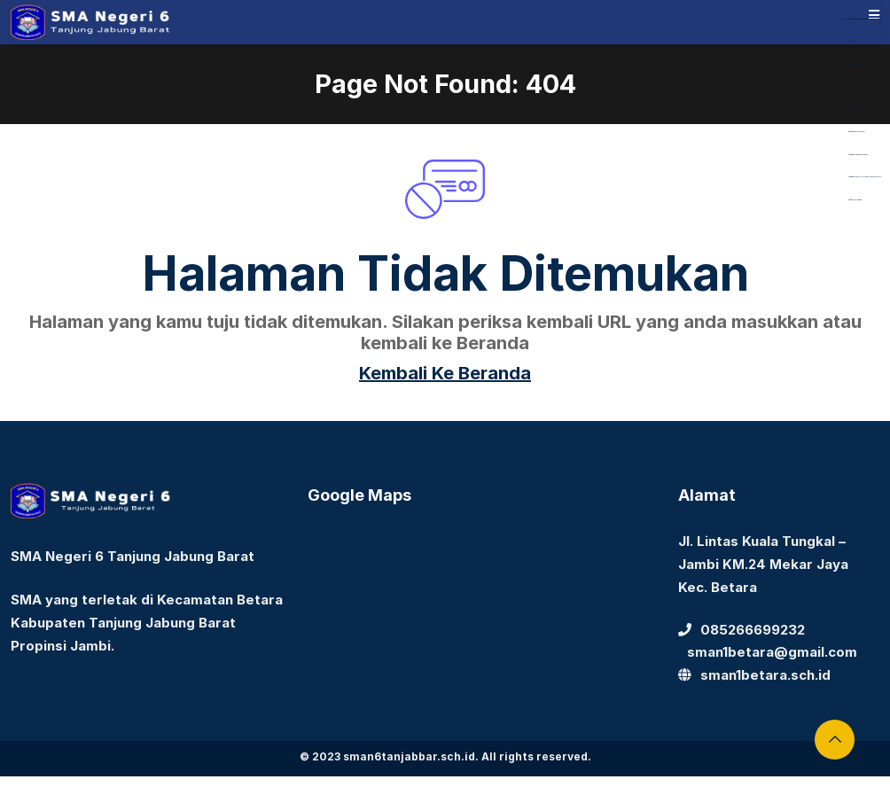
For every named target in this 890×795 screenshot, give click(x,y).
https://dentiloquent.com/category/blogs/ (859, 64)
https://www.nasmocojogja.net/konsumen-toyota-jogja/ (864, 176)
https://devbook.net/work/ (855, 199)
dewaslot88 (852, 41)
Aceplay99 (852, 86)
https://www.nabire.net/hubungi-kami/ (857, 154)
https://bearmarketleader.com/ (856, 131)
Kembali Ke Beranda (445, 373)
